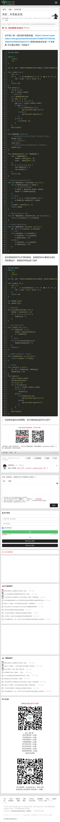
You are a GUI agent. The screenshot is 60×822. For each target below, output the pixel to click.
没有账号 (31, 477)
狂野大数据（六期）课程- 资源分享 (14, 669)
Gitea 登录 (30, 545)
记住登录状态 (7, 528)
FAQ (11, 799)
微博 (11, 452)
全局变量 (37, 458)
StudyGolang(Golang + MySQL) (21, 811)
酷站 (24, 800)
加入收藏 (5, 452)
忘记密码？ (55, 534)
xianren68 (5, 18)
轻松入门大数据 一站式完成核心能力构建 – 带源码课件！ (20, 603)
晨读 (24, 799)
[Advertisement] (17, 568)
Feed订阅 (32, 800)
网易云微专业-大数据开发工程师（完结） (15, 591)
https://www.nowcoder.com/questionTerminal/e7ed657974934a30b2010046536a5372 (30, 38)
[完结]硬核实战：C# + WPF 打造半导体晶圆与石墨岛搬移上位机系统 (24, 619)
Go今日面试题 (8, 552)
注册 (9, 534)
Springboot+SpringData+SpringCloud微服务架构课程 (20, 606)
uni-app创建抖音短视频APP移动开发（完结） (17, 594)
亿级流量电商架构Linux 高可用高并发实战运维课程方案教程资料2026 (24, 600)
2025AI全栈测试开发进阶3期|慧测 (14, 610)
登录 (19, 477)
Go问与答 (17, 9)
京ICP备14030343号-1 (10, 819)
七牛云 (42, 811)
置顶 (6, 20)
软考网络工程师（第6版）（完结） (14, 672)
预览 (10, 481)
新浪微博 (40, 799)
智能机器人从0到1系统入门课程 (13, 678)
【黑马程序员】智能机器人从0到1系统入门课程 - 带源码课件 (21, 597)
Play (47, 799)
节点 (54, 458)
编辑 (4, 481)
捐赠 (18, 800)
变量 (47, 458)
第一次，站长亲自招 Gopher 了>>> (16, 28)
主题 (10, 9)
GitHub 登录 (30, 541)
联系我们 (11, 800)
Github (31, 799)
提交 (53, 505)
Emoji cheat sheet (40, 500)
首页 (4, 9)
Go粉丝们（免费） (37, 789)
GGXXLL (11, 465)
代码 (28, 458)
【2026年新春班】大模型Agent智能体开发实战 (18, 613)
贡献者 (18, 799)
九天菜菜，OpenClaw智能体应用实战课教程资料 (18, 616)
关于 (5, 799)
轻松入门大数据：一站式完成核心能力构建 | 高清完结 (19, 666)
